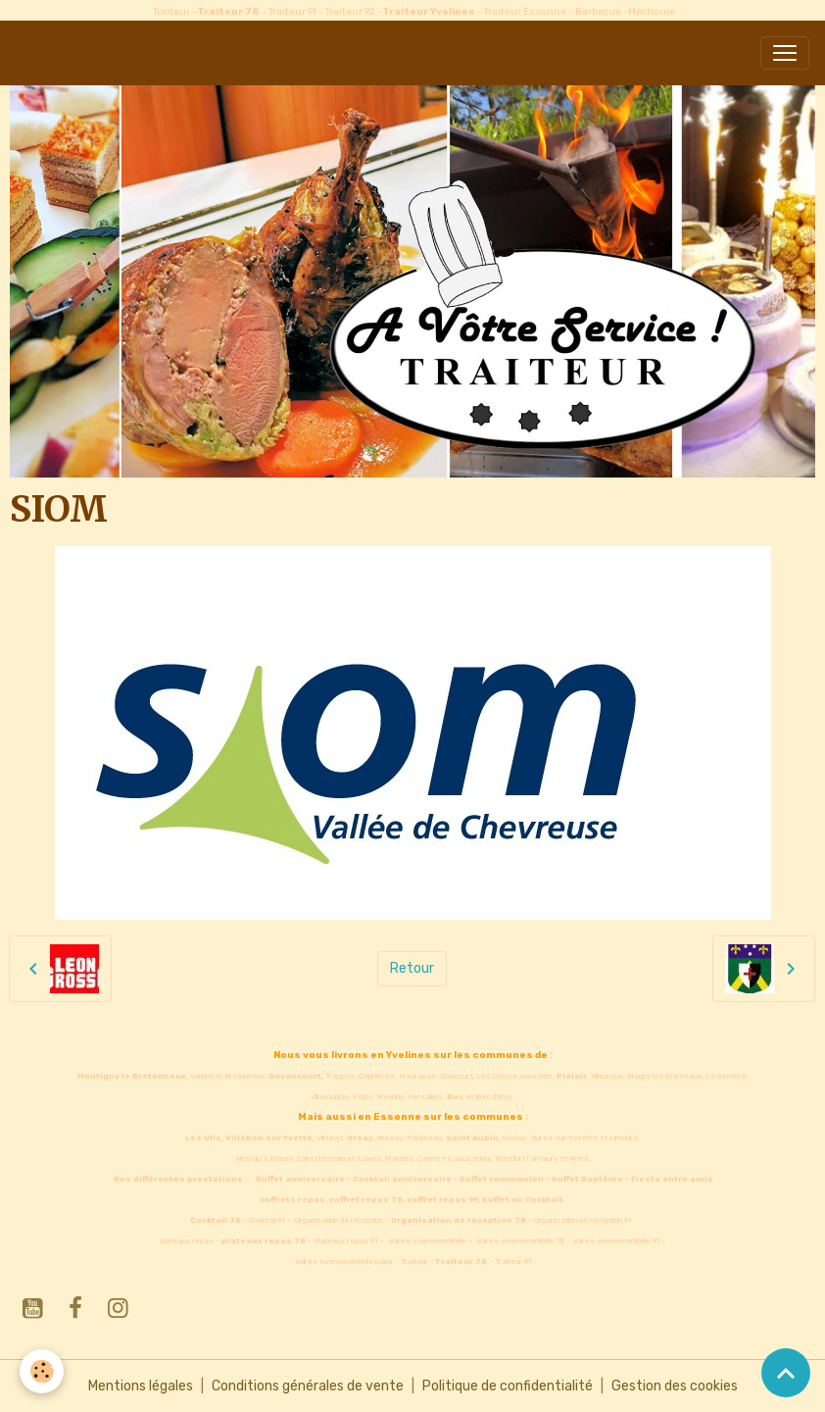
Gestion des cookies (674, 1386)
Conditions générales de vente (308, 1386)
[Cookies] (42, 1371)
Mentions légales (140, 1386)
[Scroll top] (785, 1372)
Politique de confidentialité (507, 1386)
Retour (412, 968)
